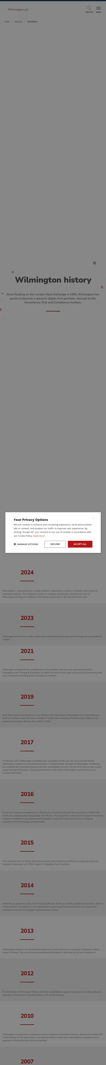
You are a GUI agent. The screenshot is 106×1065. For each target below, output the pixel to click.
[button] (26, 544)
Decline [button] (55, 544)
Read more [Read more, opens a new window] (39, 535)
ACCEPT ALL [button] (80, 544)
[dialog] (53, 532)
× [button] (94, 518)
